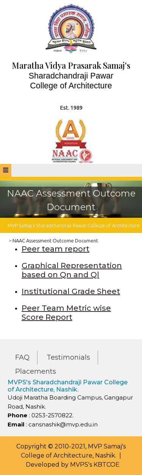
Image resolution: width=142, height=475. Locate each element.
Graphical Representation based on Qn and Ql (72, 270)
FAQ (22, 357)
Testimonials (68, 357)
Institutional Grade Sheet (71, 291)
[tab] (5, 170)
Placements (35, 371)
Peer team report (55, 248)
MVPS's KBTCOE (95, 464)
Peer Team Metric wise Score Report (66, 313)
